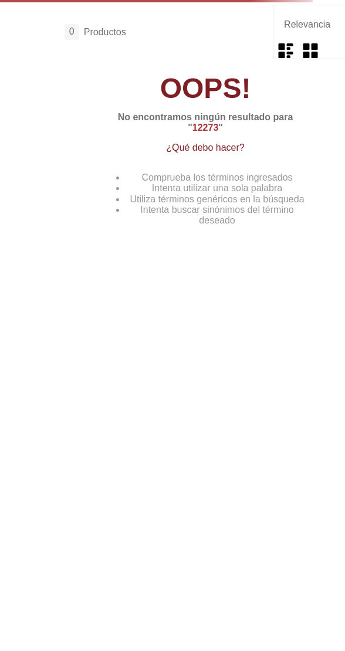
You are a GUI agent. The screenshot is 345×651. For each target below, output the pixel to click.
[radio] (285, 51)
